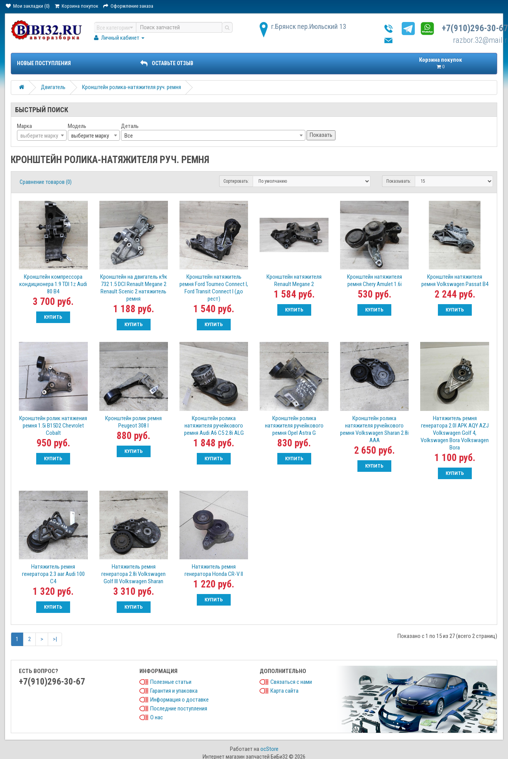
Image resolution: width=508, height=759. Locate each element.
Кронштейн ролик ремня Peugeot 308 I (133, 422)
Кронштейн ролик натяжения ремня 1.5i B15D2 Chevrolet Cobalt (53, 425)
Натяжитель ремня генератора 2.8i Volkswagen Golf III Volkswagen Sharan (133, 574)
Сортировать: (236, 181)
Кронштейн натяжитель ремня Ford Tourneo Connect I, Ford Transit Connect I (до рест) (213, 287)
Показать (321, 134)
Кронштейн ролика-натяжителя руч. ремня (131, 87)
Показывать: (398, 181)
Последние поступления (178, 708)
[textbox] (41, 135)
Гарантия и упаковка (174, 690)
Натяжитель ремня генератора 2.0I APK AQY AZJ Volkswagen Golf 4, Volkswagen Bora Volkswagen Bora (455, 433)
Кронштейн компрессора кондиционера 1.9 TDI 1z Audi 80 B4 (53, 284)
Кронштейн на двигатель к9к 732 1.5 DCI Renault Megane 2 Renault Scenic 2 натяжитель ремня (133, 287)
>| (55, 639)
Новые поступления (44, 63)
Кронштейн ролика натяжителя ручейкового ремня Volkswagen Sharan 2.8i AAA (374, 429)
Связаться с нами (291, 681)
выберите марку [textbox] (90, 135)
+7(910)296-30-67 (475, 28)
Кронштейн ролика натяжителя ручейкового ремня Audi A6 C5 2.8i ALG (214, 425)
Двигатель (53, 87)
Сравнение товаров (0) (46, 182)
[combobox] (42, 135)
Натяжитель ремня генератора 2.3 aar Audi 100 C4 (53, 574)
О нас (156, 717)
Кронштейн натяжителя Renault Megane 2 (294, 280)
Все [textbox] (128, 135)
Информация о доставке (179, 699)
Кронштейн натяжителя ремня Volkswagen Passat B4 (454, 280)
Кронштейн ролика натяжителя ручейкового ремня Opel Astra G (294, 425)
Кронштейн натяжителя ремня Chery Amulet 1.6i (374, 280)
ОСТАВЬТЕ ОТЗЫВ (166, 63)
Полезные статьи (170, 681)
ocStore (269, 749)
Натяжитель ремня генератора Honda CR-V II (213, 570)
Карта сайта (284, 690)
